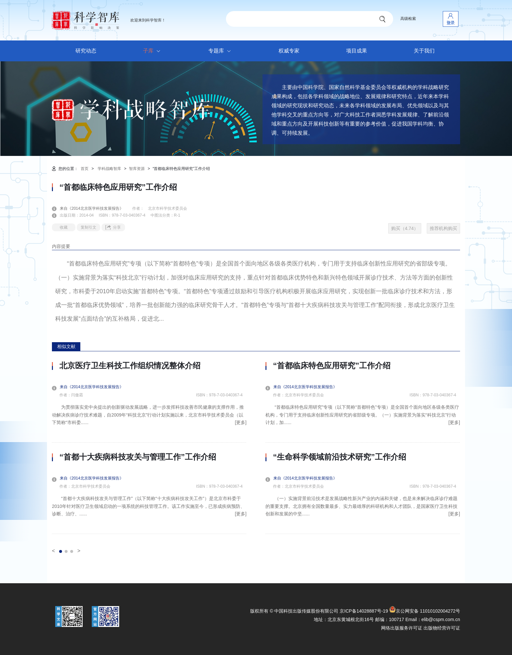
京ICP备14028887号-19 (364, 611)
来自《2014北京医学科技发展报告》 (95, 208)
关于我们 (424, 50)
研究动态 (85, 50)
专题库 (221, 51)
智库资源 (137, 168)
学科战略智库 (109, 168)
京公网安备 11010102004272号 (424, 611)
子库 (153, 51)
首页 (84, 168)
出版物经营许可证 (442, 628)
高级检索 (408, 18)
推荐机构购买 (443, 228)
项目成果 (356, 50)
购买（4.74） (404, 228)
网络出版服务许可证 (401, 628)
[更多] (241, 422)
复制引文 (88, 227)
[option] (149, 447)
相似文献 (66, 346)
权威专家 (289, 50)
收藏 (64, 227)
